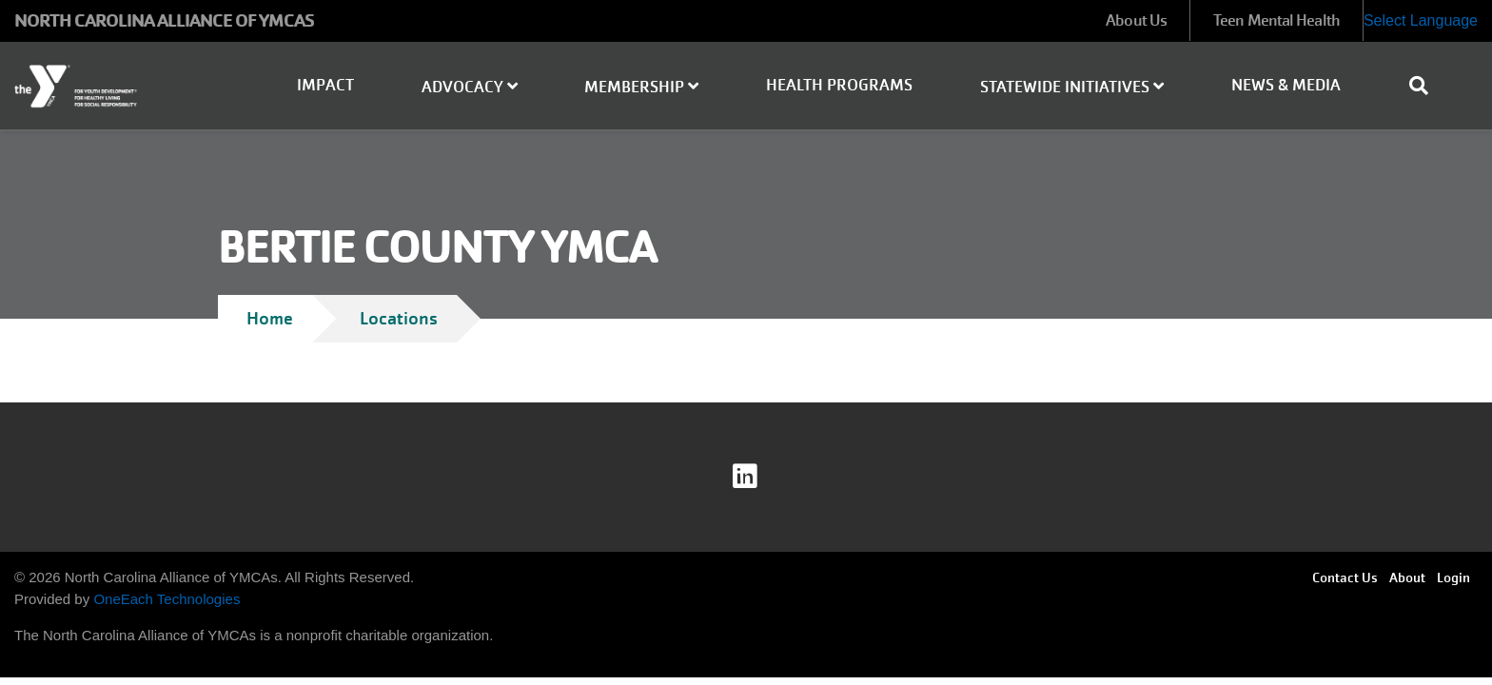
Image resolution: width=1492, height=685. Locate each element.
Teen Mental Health (1276, 20)
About (1407, 577)
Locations (399, 318)
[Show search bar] (1426, 85)
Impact (325, 85)
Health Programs (839, 85)
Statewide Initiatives (1072, 87)
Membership (641, 87)
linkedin (757, 476)
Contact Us (1345, 577)
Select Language (1421, 20)
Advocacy (470, 87)
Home (269, 318)
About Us (1136, 20)
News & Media (1286, 85)
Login (1453, 577)
